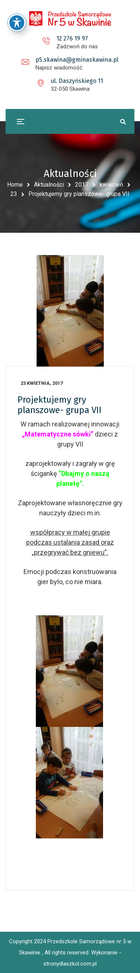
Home (15, 184)
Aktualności (49, 184)
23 (13, 193)
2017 (81, 184)
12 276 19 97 (72, 38)
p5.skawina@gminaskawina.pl (76, 59)
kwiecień (111, 184)
